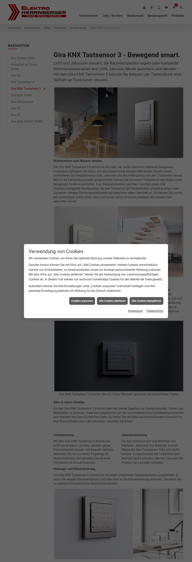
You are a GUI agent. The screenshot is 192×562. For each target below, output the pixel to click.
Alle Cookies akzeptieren (146, 279)
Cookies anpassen (82, 279)
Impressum (135, 290)
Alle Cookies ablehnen (112, 279)
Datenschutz (155, 290)
